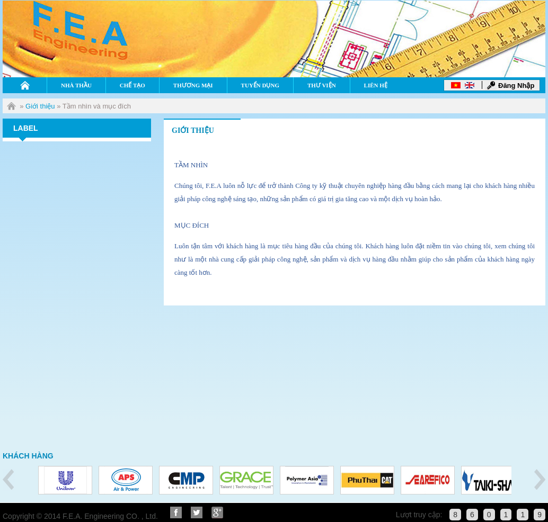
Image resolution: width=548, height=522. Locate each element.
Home (25, 85)
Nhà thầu (76, 85)
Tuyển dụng (260, 85)
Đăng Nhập (516, 85)
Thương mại (193, 85)
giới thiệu (193, 130)
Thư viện (321, 85)
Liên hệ (375, 85)
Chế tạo (132, 85)
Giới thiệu (40, 106)
